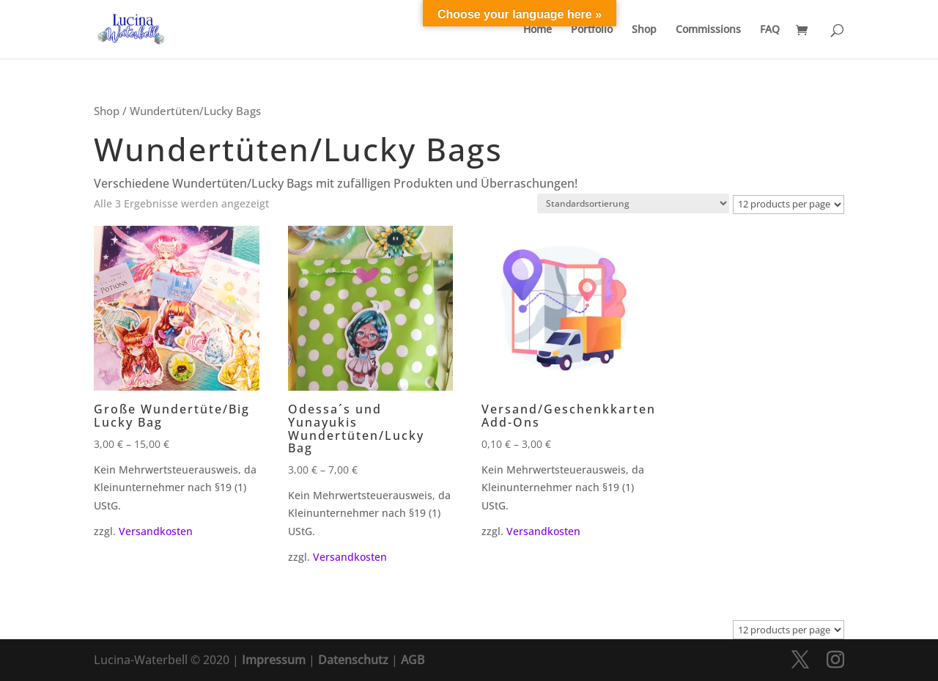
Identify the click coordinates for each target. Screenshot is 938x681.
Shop (644, 30)
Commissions (708, 30)
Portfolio (592, 30)
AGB (412, 660)
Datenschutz (353, 660)
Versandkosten (156, 531)
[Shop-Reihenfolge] (633, 203)
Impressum (274, 660)
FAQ (770, 30)
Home (537, 30)
